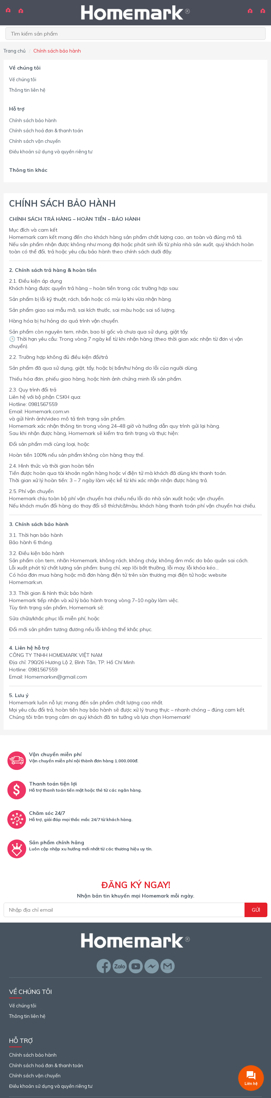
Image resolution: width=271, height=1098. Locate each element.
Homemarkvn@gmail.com (56, 677)
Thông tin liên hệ (27, 90)
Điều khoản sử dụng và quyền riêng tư (51, 151)
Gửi (256, 910)
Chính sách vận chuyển (35, 141)
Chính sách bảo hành (33, 120)
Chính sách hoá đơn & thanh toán (46, 130)
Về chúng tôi (22, 79)
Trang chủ (15, 51)
